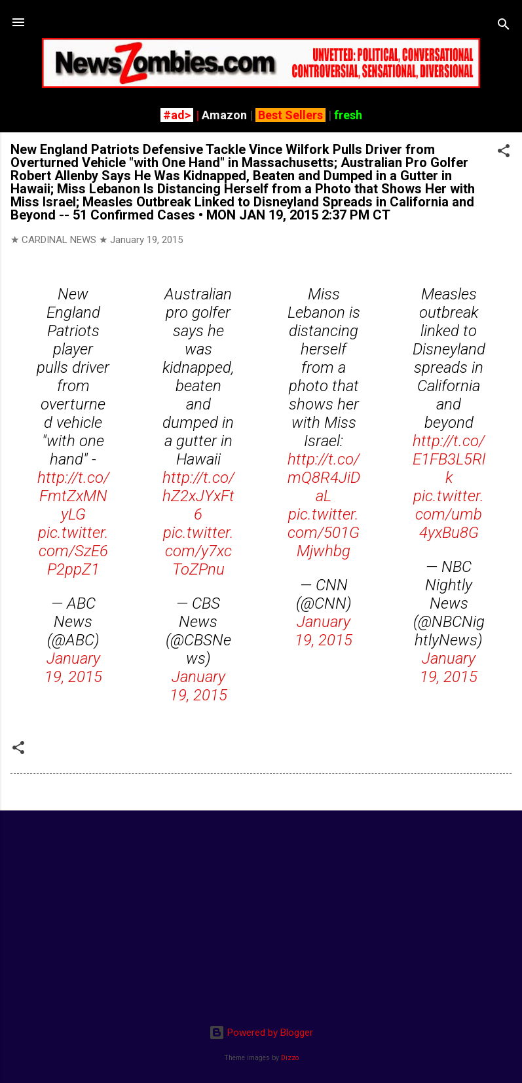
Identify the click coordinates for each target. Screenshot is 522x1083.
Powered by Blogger (261, 1032)
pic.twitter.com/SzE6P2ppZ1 (73, 551)
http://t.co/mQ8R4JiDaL (324, 477)
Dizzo (290, 1058)
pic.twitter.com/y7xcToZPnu (198, 551)
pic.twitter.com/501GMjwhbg (324, 532)
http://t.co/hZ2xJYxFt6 (198, 495)
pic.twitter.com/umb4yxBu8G (448, 514)
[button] (504, 153)
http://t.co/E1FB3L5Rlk (449, 459)
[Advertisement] (261, 912)
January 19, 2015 (73, 667)
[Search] (504, 27)
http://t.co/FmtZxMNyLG (73, 495)
